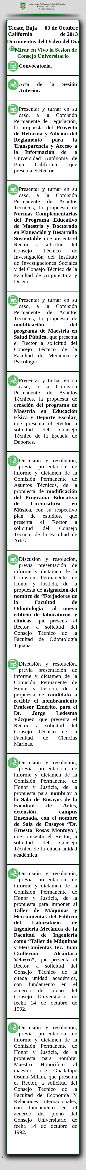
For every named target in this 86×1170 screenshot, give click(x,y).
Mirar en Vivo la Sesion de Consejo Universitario (43, 53)
